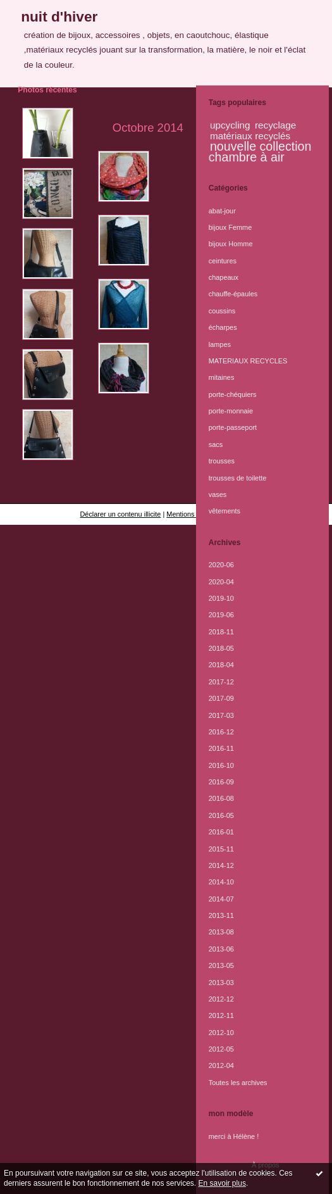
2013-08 (221, 932)
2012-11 (221, 1015)
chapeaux (223, 277)
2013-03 (221, 982)
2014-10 (221, 882)
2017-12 (221, 682)
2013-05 (221, 965)
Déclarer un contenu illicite (120, 514)
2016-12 (221, 732)
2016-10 (221, 765)
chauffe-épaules (233, 294)
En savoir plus (222, 1183)
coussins (222, 311)
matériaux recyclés (250, 135)
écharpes (223, 327)
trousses (222, 461)
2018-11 (221, 632)
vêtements (224, 511)
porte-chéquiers (233, 394)
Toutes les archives (238, 1082)
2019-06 (221, 615)
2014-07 (221, 899)
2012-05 (221, 1049)
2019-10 (221, 598)
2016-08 (221, 798)
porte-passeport (233, 427)
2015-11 (221, 849)
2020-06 (221, 565)
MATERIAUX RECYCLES (248, 361)
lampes (220, 344)
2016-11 (221, 748)
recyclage (275, 125)
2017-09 (221, 698)
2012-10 (221, 1032)
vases (218, 494)
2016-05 (221, 815)
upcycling (230, 125)
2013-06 (221, 949)
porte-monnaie (231, 411)
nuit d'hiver (59, 16)
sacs (216, 444)
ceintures (223, 261)
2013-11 (221, 915)
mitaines (222, 377)
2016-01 (221, 832)
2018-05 (221, 648)
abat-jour (222, 211)
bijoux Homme (231, 244)
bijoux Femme (230, 227)
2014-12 (221, 865)
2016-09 (221, 782)
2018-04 (221, 665)
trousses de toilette (238, 478)
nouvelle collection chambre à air (260, 151)
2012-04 (221, 1065)
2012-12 (221, 999)
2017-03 (221, 715)
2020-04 (221, 582)
